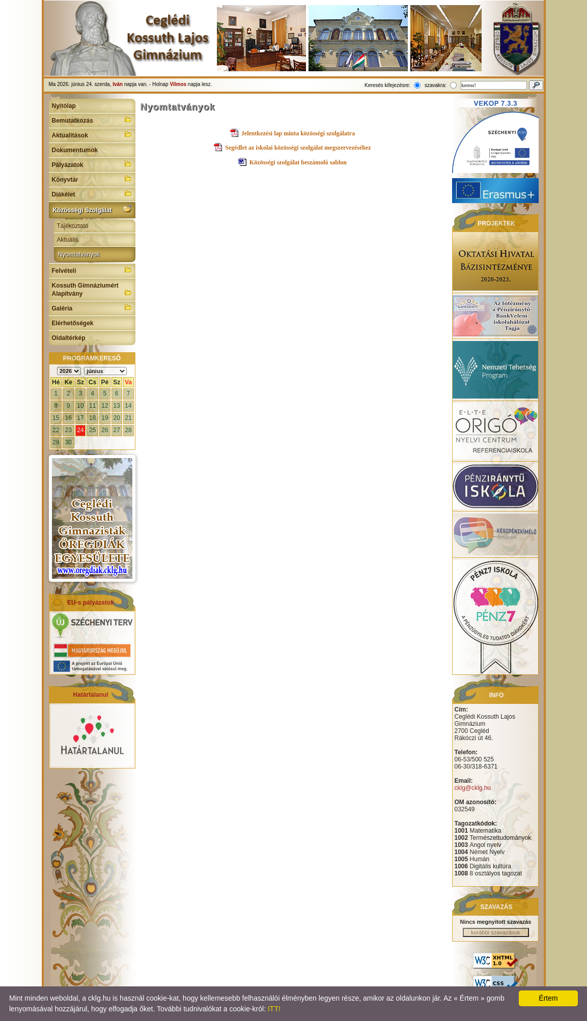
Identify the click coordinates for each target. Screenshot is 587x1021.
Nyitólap (64, 105)
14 (128, 405)
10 (80, 405)
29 (55, 442)
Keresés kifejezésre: (387, 85)
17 (80, 417)
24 (80, 430)
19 (104, 417)
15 (55, 417)
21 (128, 417)
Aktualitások (92, 134)
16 (68, 417)
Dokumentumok (75, 150)
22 (55, 430)
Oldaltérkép (69, 338)
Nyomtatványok (79, 254)
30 (68, 442)
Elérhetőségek (73, 323)
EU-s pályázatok (90, 602)
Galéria (92, 307)
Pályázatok (92, 163)
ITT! (274, 1009)
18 (92, 417)
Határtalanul (90, 694)
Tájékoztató (73, 226)
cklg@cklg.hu (473, 787)
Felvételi (92, 269)
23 (68, 430)
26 (104, 430)
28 (128, 430)
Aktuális (67, 239)
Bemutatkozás (92, 119)
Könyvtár (92, 178)
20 (116, 417)
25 (92, 430)
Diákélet (92, 193)
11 (92, 405)
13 (116, 405)
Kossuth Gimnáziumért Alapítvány (92, 289)
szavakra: (435, 85)
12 (104, 405)
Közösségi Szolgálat (92, 209)
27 (116, 430)
